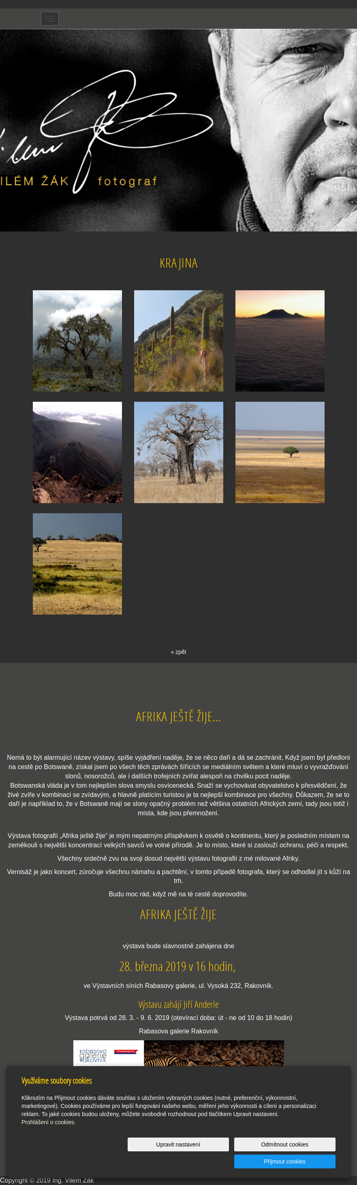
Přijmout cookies (304, 1161)
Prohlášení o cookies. (48, 1139)
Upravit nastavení (170, 1161)
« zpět (178, 652)
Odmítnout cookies (237, 1161)
